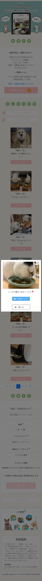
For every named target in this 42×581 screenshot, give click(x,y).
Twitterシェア (21, 299)
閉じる (19, 307)
